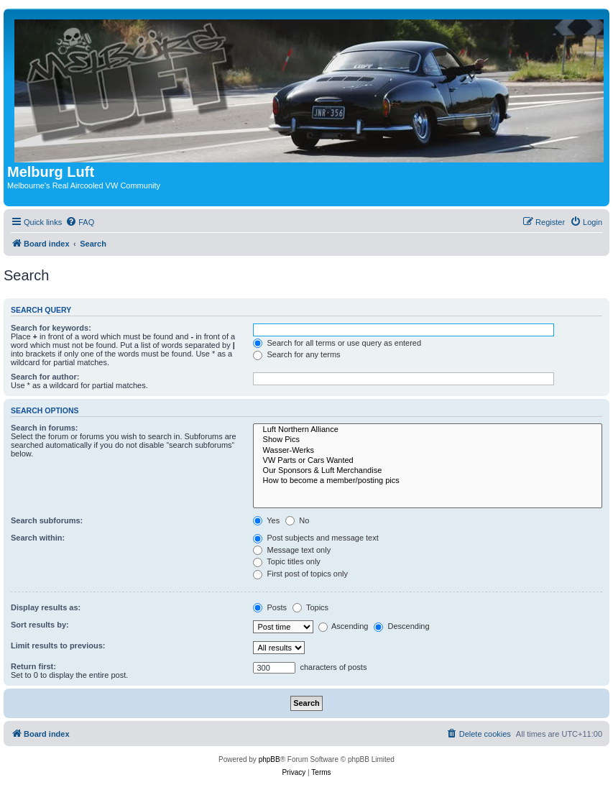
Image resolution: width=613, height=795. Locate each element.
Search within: (38, 537)
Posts (270, 607)
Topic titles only (286, 561)
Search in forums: (44, 427)
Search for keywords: (51, 327)
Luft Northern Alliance (427, 430)
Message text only (292, 550)
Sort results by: (40, 624)
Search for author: (45, 376)
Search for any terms (296, 354)
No (297, 520)
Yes (266, 520)
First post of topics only (300, 573)
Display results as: (45, 607)
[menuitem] (79, 222)
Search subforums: (47, 520)
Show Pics (427, 440)
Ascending (343, 626)
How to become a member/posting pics (427, 481)
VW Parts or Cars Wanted (427, 461)
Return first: (33, 666)
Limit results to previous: (58, 645)
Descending (401, 626)
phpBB (269, 759)
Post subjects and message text (315, 537)
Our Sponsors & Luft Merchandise (427, 471)
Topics (310, 607)
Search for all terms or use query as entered (337, 343)
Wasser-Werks (427, 451)
